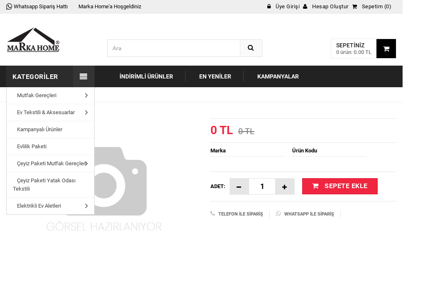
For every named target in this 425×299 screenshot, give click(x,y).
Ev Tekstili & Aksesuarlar (44, 112)
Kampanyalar (278, 76)
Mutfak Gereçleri (34, 95)
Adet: (217, 186)
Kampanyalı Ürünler (37, 129)
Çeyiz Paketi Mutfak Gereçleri (49, 163)
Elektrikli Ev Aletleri (37, 206)
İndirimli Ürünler (146, 76)
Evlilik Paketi (29, 146)
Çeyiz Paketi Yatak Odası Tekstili (44, 184)
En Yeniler (215, 76)
